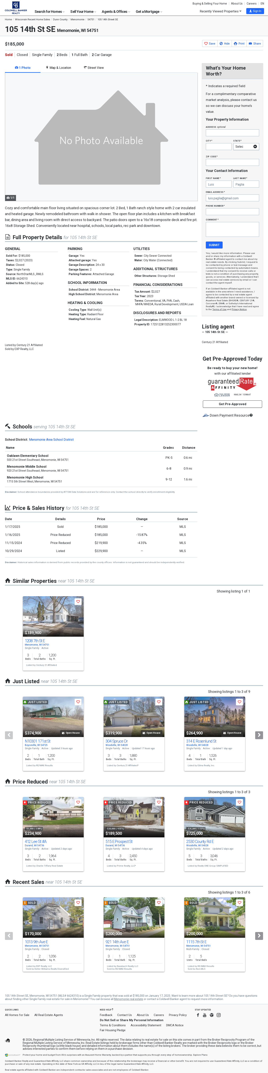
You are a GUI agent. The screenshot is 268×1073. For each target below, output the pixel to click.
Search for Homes (50, 11)
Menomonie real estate (128, 999)
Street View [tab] (94, 68)
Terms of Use (219, 309)
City (209, 140)
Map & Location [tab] (58, 68)
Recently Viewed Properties (220, 11)
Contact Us (124, 1015)
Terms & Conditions (113, 1025)
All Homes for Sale (17, 1015)
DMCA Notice (175, 1025)
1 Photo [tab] (23, 68)
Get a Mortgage (149, 11)
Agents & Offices (116, 11)
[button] (255, 11)
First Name (213, 178)
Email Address (215, 191)
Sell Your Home (83, 11)
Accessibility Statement (146, 1025)
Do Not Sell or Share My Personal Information (131, 1020)
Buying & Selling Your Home (210, 3)
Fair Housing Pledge (113, 1030)
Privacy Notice (239, 309)
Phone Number (215, 205)
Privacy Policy (178, 1015)
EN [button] (262, 3)
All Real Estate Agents (48, 1015)
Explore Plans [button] (200, 1055)
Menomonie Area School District (51, 439)
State (237, 140)
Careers (252, 3)
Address (216, 126)
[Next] (259, 735)
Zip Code (212, 156)
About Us (237, 3)
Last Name (240, 178)
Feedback (106, 1015)
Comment (212, 219)
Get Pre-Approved (232, 404)
